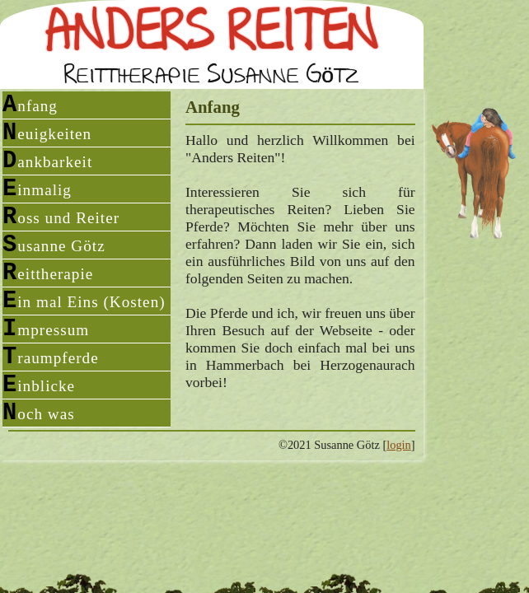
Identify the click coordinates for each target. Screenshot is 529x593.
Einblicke (38, 385)
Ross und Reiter (60, 217)
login (398, 444)
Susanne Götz (53, 245)
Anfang (30, 105)
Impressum (45, 329)
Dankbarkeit (47, 161)
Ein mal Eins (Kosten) (84, 301)
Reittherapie (47, 273)
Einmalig (37, 189)
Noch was (38, 413)
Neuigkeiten (46, 133)
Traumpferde (50, 357)
